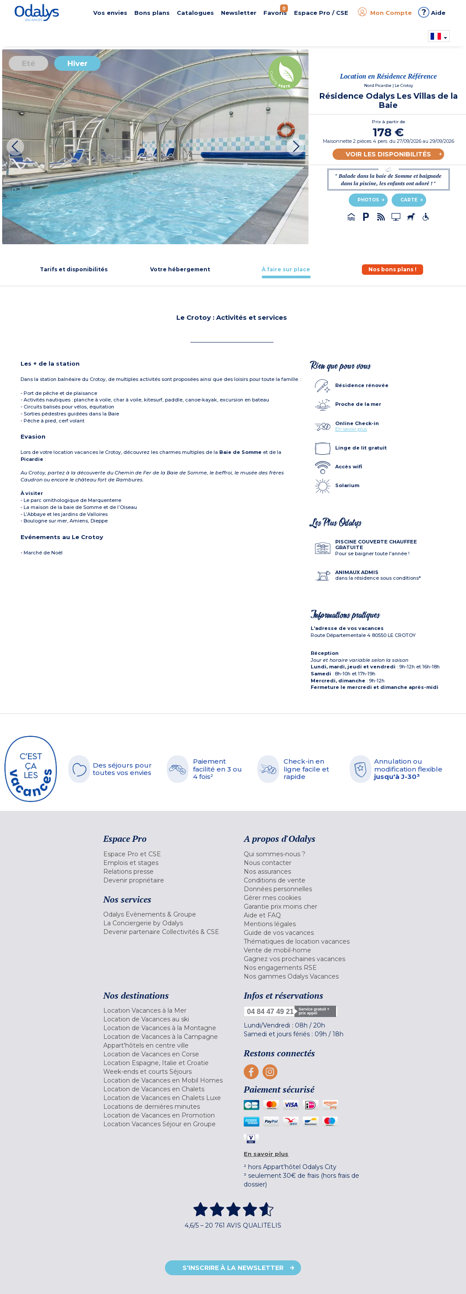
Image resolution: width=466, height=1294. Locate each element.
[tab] (74, 269)
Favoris (275, 10)
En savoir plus (351, 429)
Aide (431, 12)
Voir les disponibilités (388, 154)
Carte (408, 200)
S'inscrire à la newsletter (233, 1268)
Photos (368, 200)
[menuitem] (167, 854)
